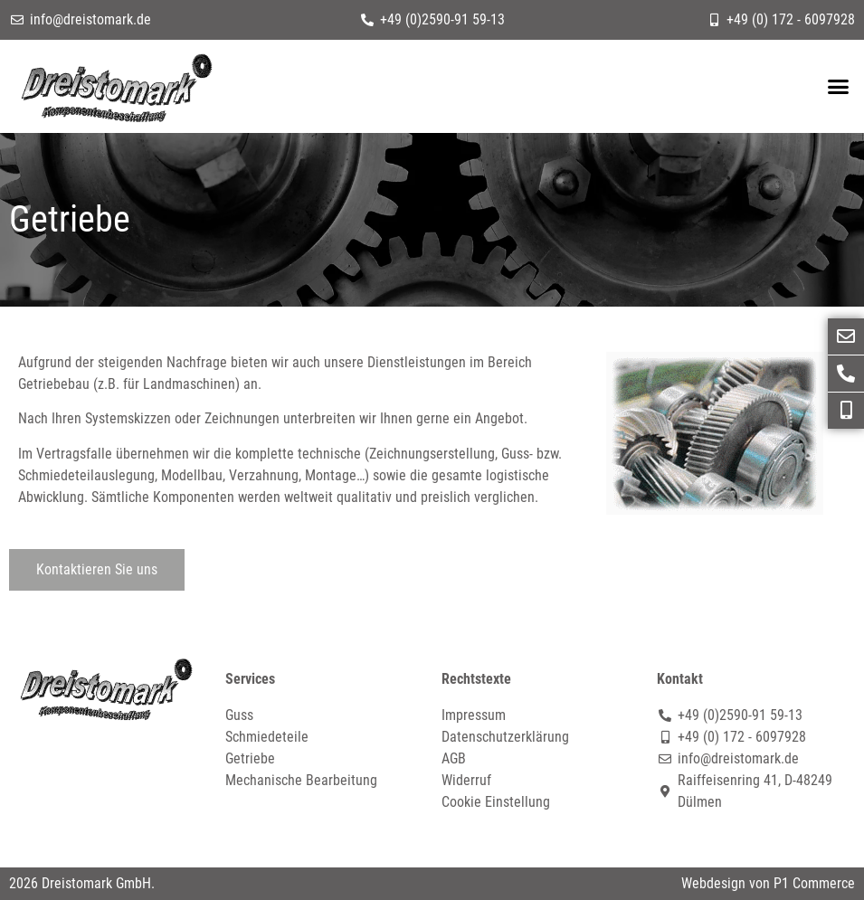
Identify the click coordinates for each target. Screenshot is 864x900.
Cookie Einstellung (495, 801)
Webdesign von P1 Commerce (768, 883)
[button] (838, 87)
